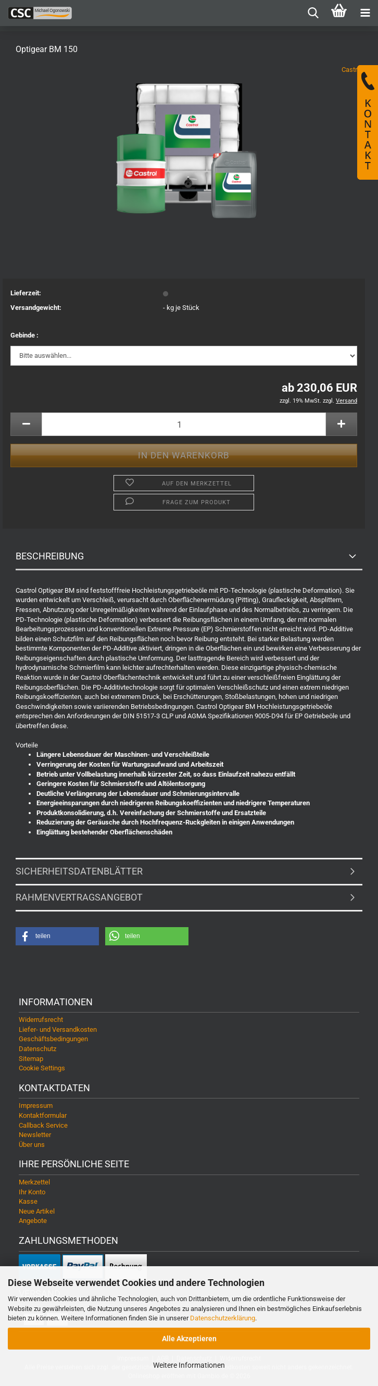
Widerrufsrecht (41, 1019)
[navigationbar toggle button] (365, 13)
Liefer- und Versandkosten (58, 1029)
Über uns (32, 1144)
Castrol (352, 69)
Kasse (28, 1201)
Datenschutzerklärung (222, 1318)
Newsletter (35, 1135)
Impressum (36, 1105)
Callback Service (43, 1125)
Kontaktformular (43, 1115)
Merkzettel (34, 1182)
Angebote (33, 1221)
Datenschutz (37, 1049)
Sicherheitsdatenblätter (79, 871)
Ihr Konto (32, 1192)
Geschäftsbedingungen (53, 1039)
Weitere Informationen (189, 1365)
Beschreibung (50, 556)
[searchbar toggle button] (313, 13)
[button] (26, 424)
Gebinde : (24, 335)
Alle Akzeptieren (189, 1338)
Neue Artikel (37, 1211)
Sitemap (31, 1059)
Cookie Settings (42, 1068)
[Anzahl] (184, 424)
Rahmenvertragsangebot (79, 897)
